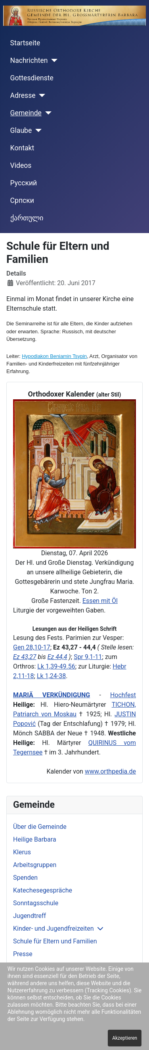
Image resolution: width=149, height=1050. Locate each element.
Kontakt (22, 148)
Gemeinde (26, 113)
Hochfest (123, 695)
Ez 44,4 (57, 657)
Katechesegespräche (42, 890)
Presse (22, 954)
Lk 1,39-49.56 (56, 666)
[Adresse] (41, 95)
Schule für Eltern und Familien (55, 941)
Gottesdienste (31, 78)
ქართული (26, 218)
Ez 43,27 (24, 657)
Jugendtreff (29, 916)
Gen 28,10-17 (31, 647)
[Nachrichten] (53, 60)
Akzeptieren (124, 1038)
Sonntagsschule (35, 903)
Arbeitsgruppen (34, 865)
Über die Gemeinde (40, 826)
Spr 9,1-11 (88, 657)
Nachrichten (29, 60)
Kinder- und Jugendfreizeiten (53, 928)
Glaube (21, 130)
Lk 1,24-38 (51, 676)
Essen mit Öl (100, 601)
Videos (21, 165)
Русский (23, 183)
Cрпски (22, 200)
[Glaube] (37, 130)
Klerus (22, 852)
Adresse (23, 95)
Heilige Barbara (34, 839)
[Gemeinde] (47, 113)
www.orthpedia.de (110, 771)
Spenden (25, 877)
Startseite (25, 43)
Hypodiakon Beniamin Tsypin (54, 356)
